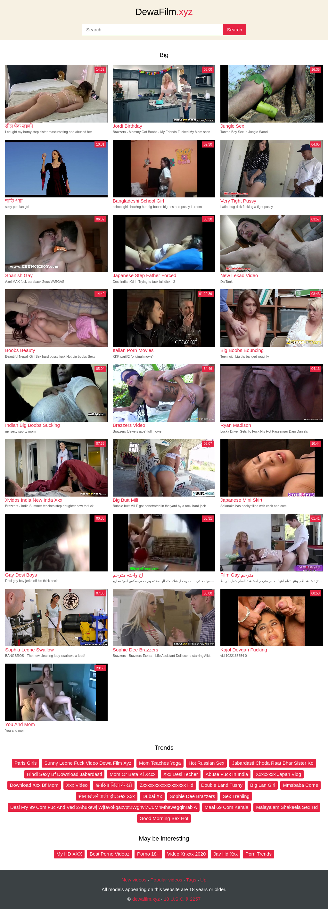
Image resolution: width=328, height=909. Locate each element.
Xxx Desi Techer (180, 774)
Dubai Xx (152, 796)
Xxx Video (76, 785)
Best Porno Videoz (109, 854)
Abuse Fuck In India (227, 774)
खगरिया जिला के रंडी (113, 785)
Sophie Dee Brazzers (192, 796)
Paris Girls (25, 763)
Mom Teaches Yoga (160, 763)
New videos (134, 879)
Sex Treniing (236, 796)
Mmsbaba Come (300, 785)
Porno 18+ (148, 854)
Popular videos (166, 879)
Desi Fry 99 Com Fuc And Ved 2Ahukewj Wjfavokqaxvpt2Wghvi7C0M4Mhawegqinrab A (103, 807)
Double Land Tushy (221, 785)
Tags (191, 879)
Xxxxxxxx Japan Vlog (278, 774)
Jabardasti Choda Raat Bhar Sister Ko (272, 763)
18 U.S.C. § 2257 (182, 899)
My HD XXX (69, 854)
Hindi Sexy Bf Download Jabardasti (64, 774)
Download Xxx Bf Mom (34, 785)
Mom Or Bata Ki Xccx (132, 774)
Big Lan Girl (262, 785)
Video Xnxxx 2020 (186, 854)
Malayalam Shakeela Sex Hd (287, 807)
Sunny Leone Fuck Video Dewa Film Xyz (87, 763)
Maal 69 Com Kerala (227, 807)
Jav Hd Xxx (225, 854)
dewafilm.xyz (146, 899)
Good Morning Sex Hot (164, 818)
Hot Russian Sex (207, 763)
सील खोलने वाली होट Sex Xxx (106, 796)
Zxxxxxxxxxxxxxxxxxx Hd (166, 785)
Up (203, 879)
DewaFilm (164, 12)
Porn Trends (258, 854)
